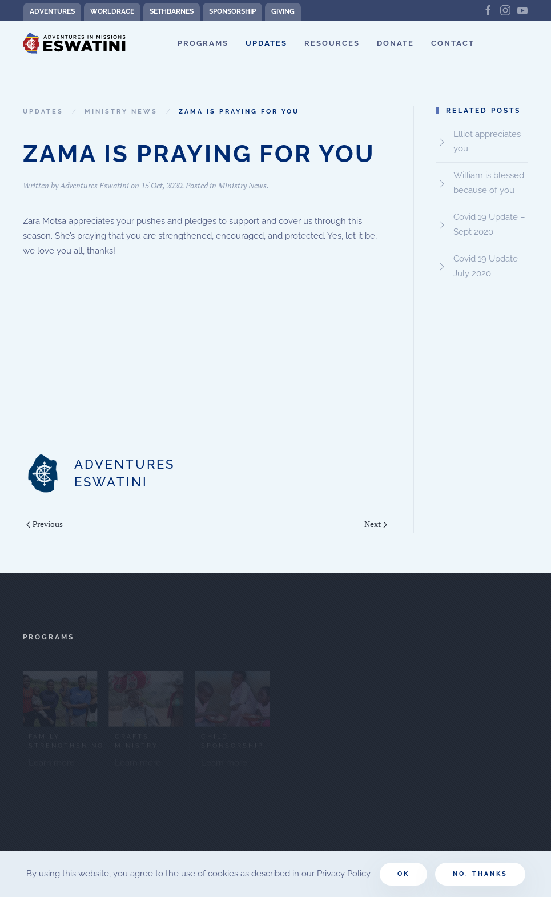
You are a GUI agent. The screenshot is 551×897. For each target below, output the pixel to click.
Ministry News (242, 185)
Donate (395, 43)
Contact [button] (452, 43)
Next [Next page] (375, 523)
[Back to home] (74, 43)
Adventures (52, 11)
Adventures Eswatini (94, 185)
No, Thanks (480, 874)
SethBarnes (172, 11)
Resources (332, 43)
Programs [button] (203, 43)
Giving (283, 11)
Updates (266, 43)
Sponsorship (232, 11)
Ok (403, 874)
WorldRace (112, 11)
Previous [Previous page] (44, 523)
